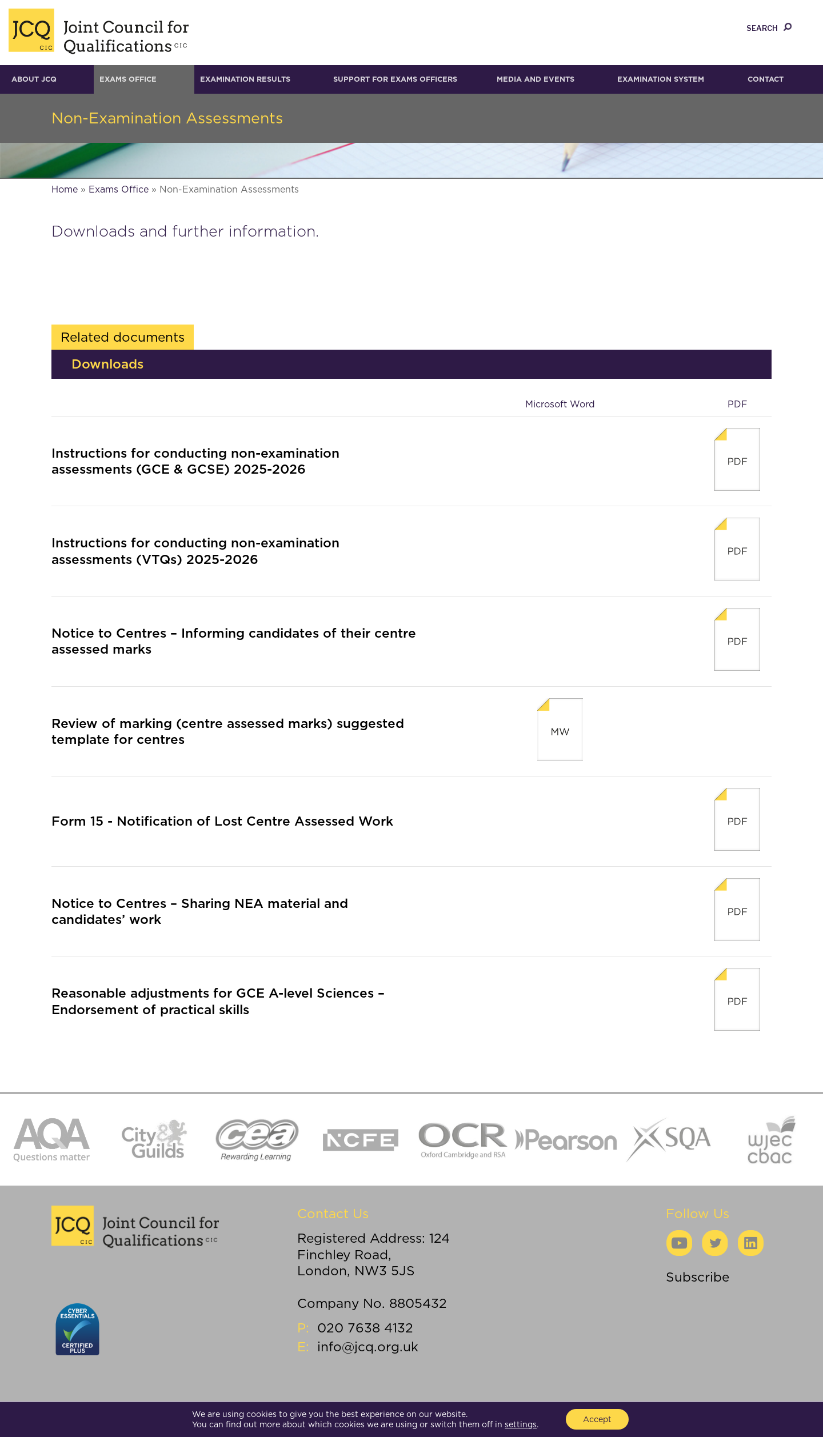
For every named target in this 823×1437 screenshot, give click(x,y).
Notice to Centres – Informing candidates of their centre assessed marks (233, 641)
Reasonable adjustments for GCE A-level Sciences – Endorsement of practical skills (218, 1000)
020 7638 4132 (365, 1327)
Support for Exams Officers (395, 79)
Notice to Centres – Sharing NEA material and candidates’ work (199, 911)
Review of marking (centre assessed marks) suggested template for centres (227, 731)
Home (64, 189)
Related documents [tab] (123, 337)
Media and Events (535, 79)
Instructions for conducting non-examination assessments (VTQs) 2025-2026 (195, 550)
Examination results (245, 79)
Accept (597, 1419)
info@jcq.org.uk (367, 1346)
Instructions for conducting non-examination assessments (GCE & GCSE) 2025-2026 (195, 461)
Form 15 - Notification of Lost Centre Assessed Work (222, 820)
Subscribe (697, 1276)
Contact (766, 79)
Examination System (660, 79)
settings (521, 1424)
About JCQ (34, 79)
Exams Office (128, 79)
